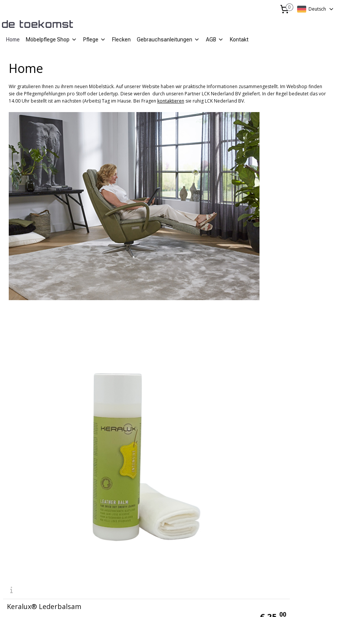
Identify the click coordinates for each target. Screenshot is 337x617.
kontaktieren (170, 101)
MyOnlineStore (260, 603)
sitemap (147, 603)
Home (13, 39)
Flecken (121, 39)
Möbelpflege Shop (51, 39)
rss (163, 603)
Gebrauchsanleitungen (168, 39)
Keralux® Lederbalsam (44, 426)
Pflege (94, 39)
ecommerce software (193, 603)
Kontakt (239, 39)
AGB (215, 39)
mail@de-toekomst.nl (143, 510)
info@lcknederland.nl (29, 510)
